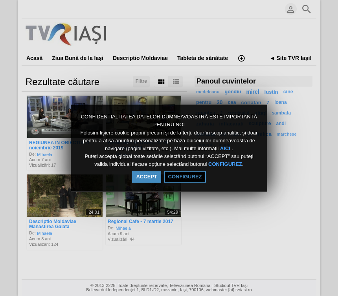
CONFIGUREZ (225, 164)
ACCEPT (146, 177)
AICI (226, 148)
